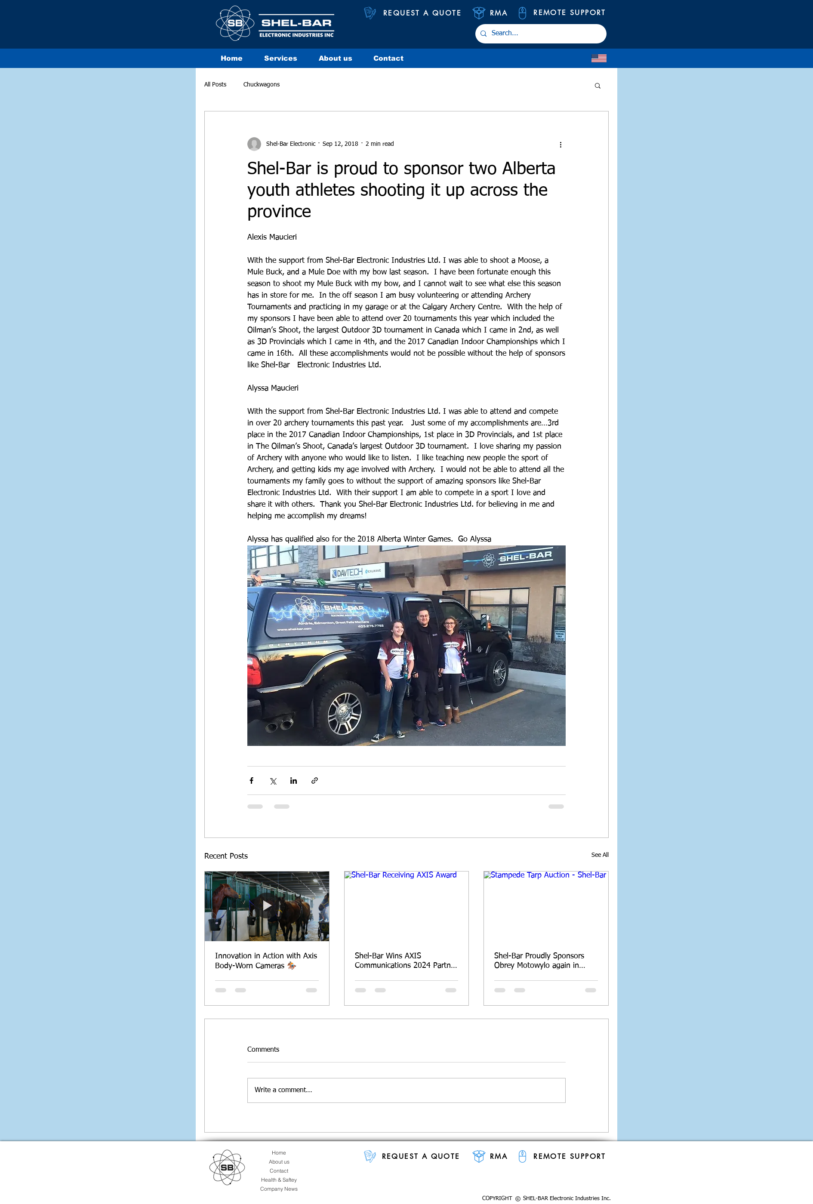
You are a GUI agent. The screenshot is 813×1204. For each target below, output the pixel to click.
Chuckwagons (261, 85)
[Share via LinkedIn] (293, 780)
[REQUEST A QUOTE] (422, 13)
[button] (598, 85)
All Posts (215, 85)
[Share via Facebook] (251, 780)
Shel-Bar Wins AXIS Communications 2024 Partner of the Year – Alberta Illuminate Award (406, 961)
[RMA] (498, 13)
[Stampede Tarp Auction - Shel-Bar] (546, 906)
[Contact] (279, 1170)
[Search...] (540, 33)
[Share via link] (315, 780)
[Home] (279, 1152)
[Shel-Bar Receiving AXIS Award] (407, 906)
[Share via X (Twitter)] (272, 780)
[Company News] (279, 1188)
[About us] (279, 1161)
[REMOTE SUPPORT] (569, 13)
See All (600, 855)
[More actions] (560, 144)
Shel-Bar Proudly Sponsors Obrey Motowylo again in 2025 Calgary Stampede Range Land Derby (539, 961)
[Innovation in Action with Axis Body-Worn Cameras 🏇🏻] (267, 906)
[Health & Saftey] (279, 1179)
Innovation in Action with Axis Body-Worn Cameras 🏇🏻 (266, 961)
